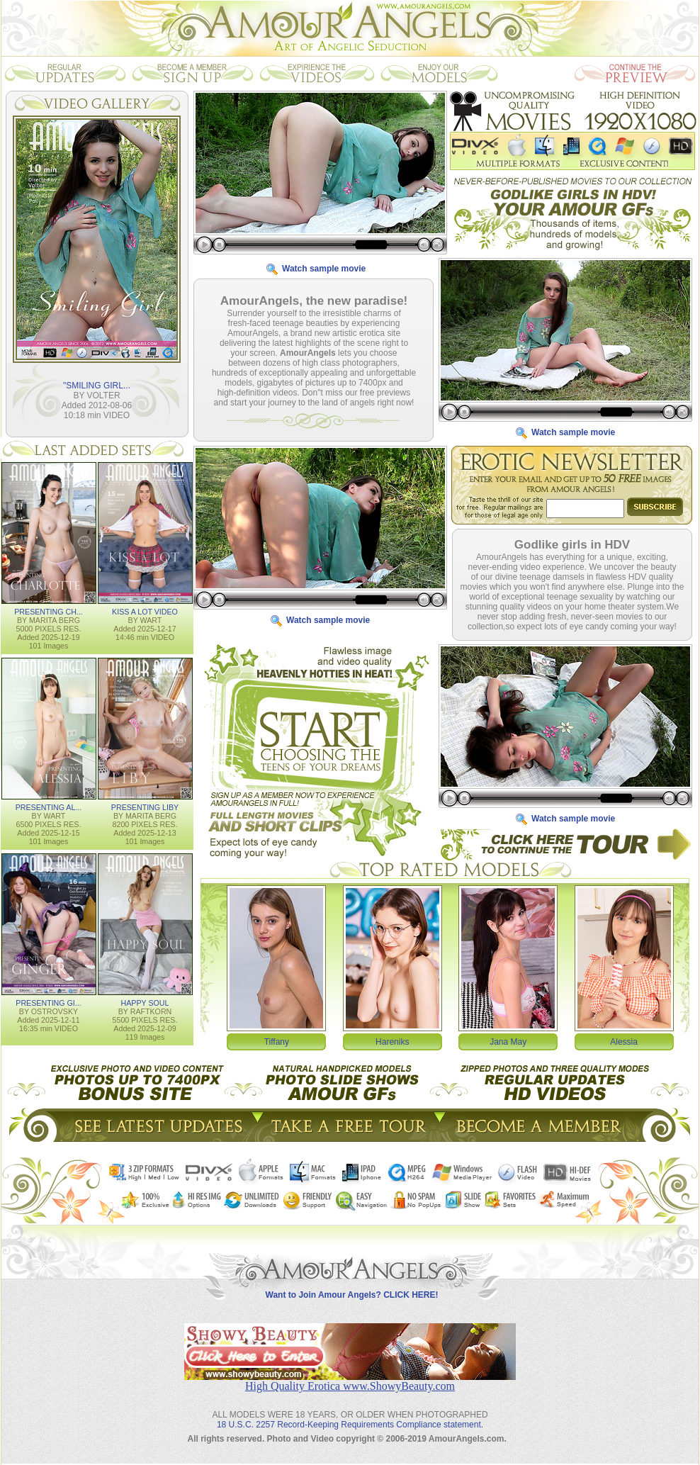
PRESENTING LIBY (145, 807)
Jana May (508, 1042)
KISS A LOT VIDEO (145, 611)
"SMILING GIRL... (96, 386)
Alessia (624, 1042)
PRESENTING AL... (49, 807)
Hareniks (392, 1042)
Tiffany (276, 1042)
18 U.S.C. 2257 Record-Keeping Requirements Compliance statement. (350, 1425)
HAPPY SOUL (145, 1003)
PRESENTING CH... (48, 611)
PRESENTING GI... (48, 1003)
